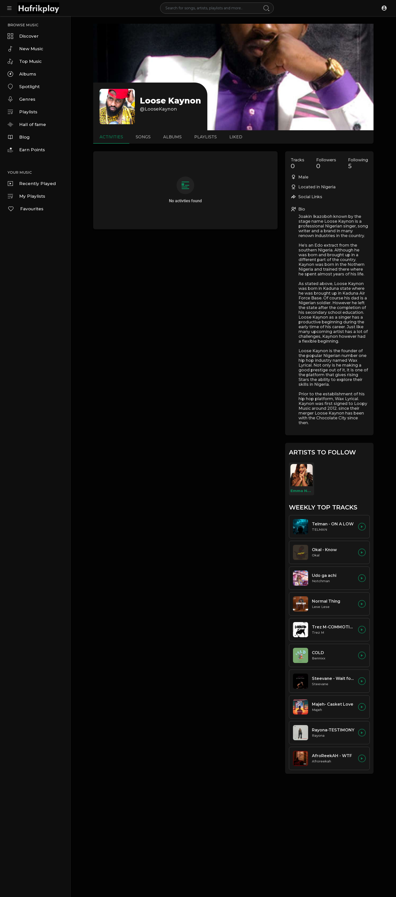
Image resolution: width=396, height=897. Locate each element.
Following (358, 164)
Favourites (25, 209)
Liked (235, 137)
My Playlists (26, 196)
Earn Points (26, 149)
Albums (22, 74)
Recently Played (32, 183)
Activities (111, 137)
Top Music (25, 61)
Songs (143, 137)
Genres (21, 99)
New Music (25, 49)
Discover (23, 36)
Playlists (22, 112)
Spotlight (24, 86)
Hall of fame (27, 124)
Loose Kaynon (170, 101)
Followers (326, 164)
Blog (19, 137)
